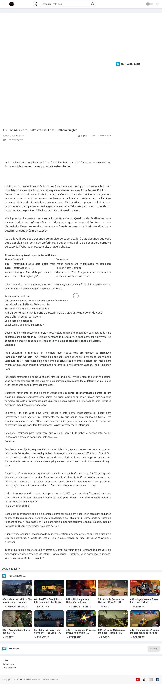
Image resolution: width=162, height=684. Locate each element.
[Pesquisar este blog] (64, 4)
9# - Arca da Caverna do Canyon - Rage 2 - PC (111, 601)
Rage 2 (105, 606)
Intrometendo (9, 667)
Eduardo (20, 135)
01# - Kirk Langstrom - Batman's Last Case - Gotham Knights (78, 601)
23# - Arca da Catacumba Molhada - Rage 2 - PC (111, 631)
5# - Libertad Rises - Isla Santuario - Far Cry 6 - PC (48, 631)
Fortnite (139, 606)
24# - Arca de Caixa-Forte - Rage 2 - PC (16, 631)
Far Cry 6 (43, 606)
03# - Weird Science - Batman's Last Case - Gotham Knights (39, 130)
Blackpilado (8, 664)
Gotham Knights (11, 568)
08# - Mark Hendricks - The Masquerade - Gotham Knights (17, 601)
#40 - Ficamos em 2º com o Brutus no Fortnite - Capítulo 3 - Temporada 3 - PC (81, 631)
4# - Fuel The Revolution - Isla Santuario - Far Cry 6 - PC (48, 601)
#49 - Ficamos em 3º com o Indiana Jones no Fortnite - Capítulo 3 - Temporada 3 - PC (144, 631)
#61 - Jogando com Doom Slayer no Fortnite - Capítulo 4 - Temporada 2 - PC (144, 601)
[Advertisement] (81, 37)
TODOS (153, 648)
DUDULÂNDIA (25, 679)
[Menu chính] (4, 4)
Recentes (14, 648)
